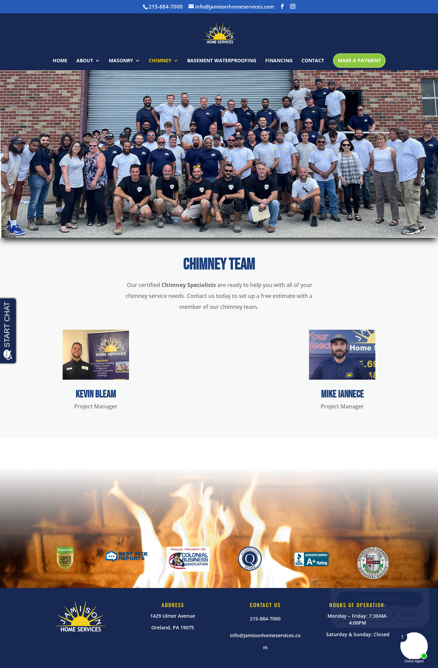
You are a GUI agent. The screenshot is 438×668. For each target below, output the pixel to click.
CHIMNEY (160, 61)
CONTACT (312, 61)
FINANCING (279, 61)
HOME (60, 61)
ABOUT (84, 61)
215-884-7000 (265, 618)
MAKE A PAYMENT (359, 60)
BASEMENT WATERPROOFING (221, 61)
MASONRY (121, 61)
